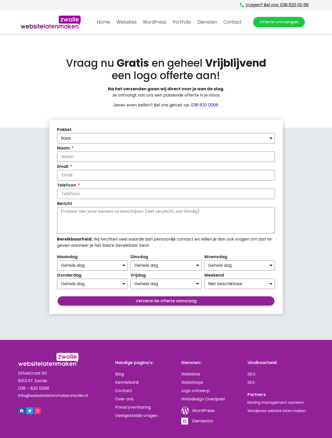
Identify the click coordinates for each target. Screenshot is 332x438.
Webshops (192, 382)
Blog (119, 374)
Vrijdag (138, 275)
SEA (251, 382)
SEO (251, 374)
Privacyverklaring (133, 407)
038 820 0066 (204, 105)
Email (63, 167)
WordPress (155, 22)
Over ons (124, 399)
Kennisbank (127, 382)
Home (103, 22)
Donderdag (69, 275)
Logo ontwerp (195, 391)
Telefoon (67, 185)
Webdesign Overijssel (203, 399)
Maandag (67, 257)
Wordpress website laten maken (276, 410)
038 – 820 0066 (33, 388)
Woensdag (215, 257)
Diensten (207, 22)
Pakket (64, 130)
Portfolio (182, 22)
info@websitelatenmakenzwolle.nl (53, 396)
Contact (232, 22)
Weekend (214, 275)
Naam (64, 148)
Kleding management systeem (275, 402)
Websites (126, 22)
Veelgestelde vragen (136, 416)
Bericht (64, 204)
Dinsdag (139, 257)
